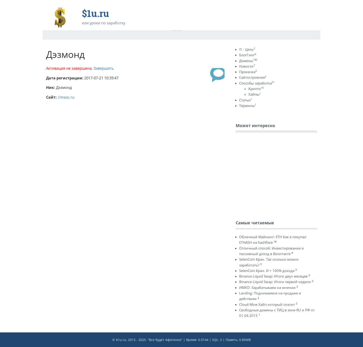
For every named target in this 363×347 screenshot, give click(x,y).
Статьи (245, 100)
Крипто (255, 88)
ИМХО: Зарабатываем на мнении (267, 287)
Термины (247, 105)
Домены (248, 60)
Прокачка (248, 71)
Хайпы (254, 94)
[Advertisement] (270, 175)
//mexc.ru (66, 97)
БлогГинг (247, 55)
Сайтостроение (252, 77)
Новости (247, 66)
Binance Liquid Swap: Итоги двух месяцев (273, 276)
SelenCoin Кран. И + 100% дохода (266, 270)
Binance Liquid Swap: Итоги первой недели (275, 281)
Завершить (104, 68)
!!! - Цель (247, 49)
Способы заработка (257, 83)
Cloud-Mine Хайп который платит (267, 304)
